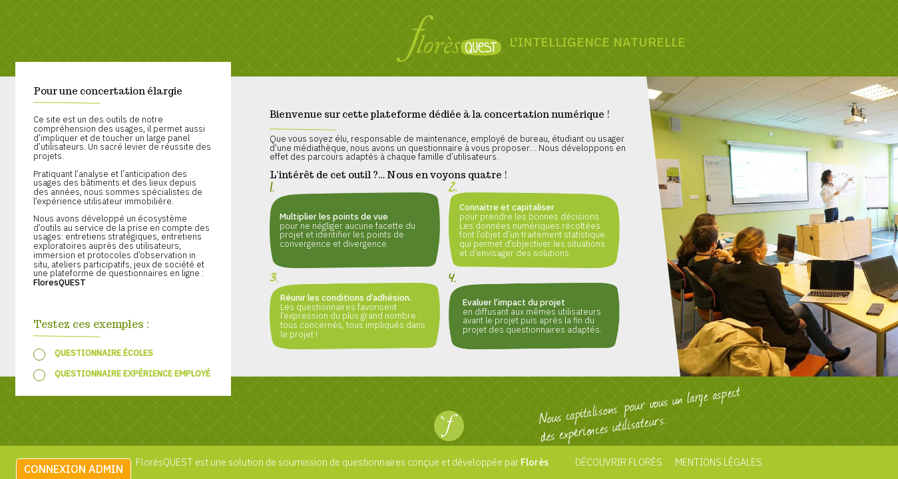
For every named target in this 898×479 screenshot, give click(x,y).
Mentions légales (717, 462)
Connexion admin (73, 469)
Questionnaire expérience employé (132, 373)
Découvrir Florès (618, 462)
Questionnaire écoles (104, 352)
